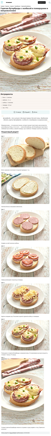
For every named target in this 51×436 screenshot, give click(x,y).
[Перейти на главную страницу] (9, 2)
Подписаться (41, 2)
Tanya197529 (12, 433)
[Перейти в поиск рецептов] (49, 2)
